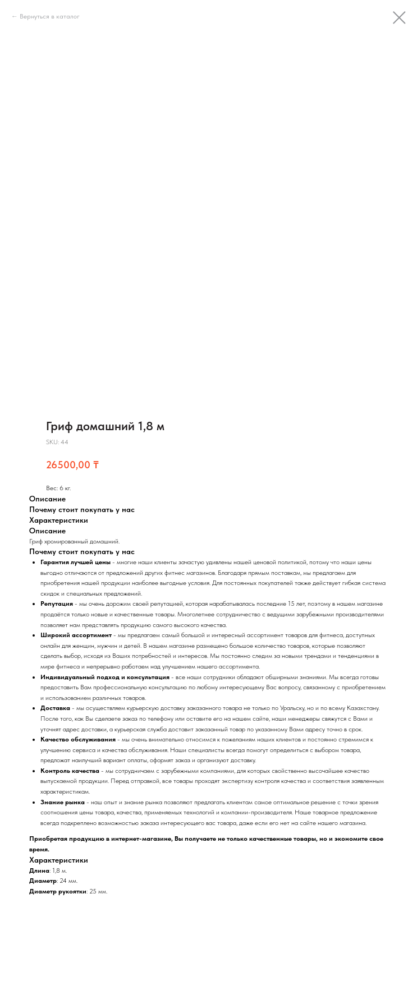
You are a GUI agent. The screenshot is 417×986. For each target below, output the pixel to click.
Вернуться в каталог (50, 16)
